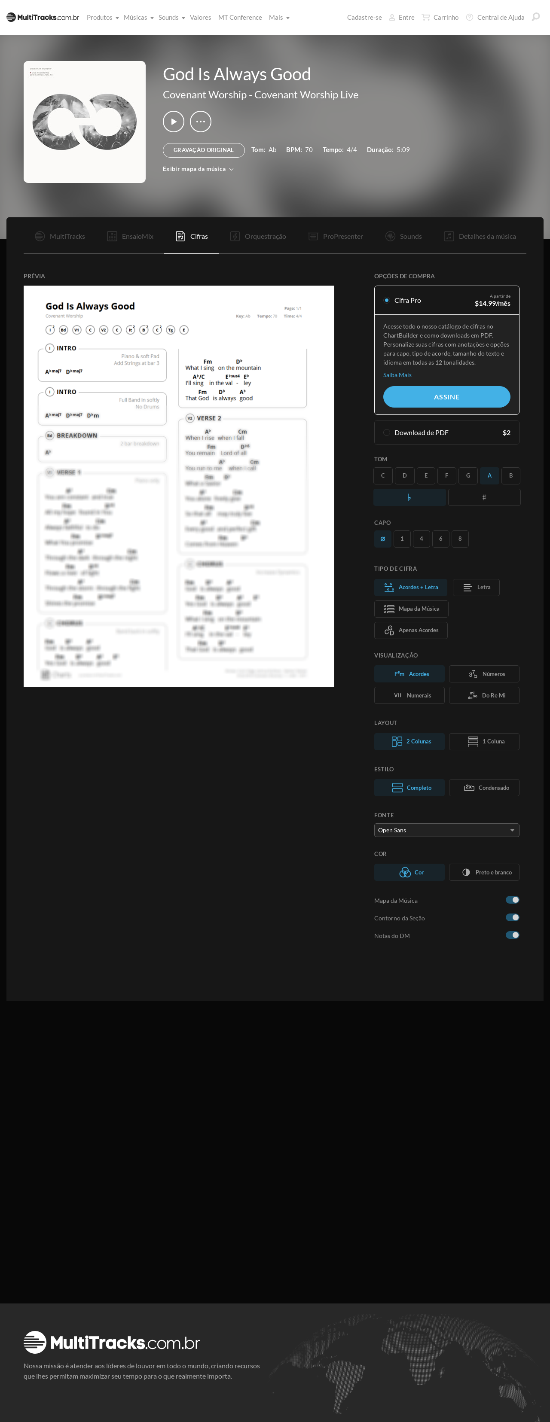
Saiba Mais (397, 374)
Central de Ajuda (495, 17)
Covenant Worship (205, 94)
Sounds (170, 17)
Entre (402, 17)
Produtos (101, 17)
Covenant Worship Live (306, 94)
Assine (447, 397)
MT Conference (240, 17)
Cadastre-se (364, 17)
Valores (200, 17)
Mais (278, 17)
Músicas (137, 17)
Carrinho (440, 17)
